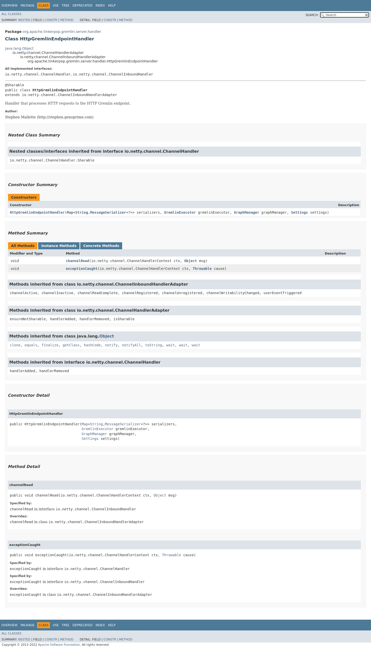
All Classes (11, 14)
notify (111, 345)
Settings (299, 212)
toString (153, 345)
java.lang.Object (19, 48)
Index (100, 5)
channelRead (77, 261)
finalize (49, 345)
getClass (71, 345)
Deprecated (82, 5)
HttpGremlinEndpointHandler (37, 212)
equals (31, 345)
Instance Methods (58, 246)
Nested (24, 20)
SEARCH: (312, 15)
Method (66, 20)
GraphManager (246, 212)
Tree (65, 5)
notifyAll (131, 345)
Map (70, 212)
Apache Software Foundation (59, 644)
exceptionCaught (81, 269)
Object (190, 261)
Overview (10, 5)
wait (170, 345)
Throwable (202, 269)
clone (15, 345)
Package (27, 5)
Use (56, 5)
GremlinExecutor (180, 212)
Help (112, 5)
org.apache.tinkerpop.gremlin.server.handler (62, 32)
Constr (51, 20)
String (81, 212)
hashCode (92, 345)
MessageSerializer (108, 212)
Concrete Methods (101, 246)
